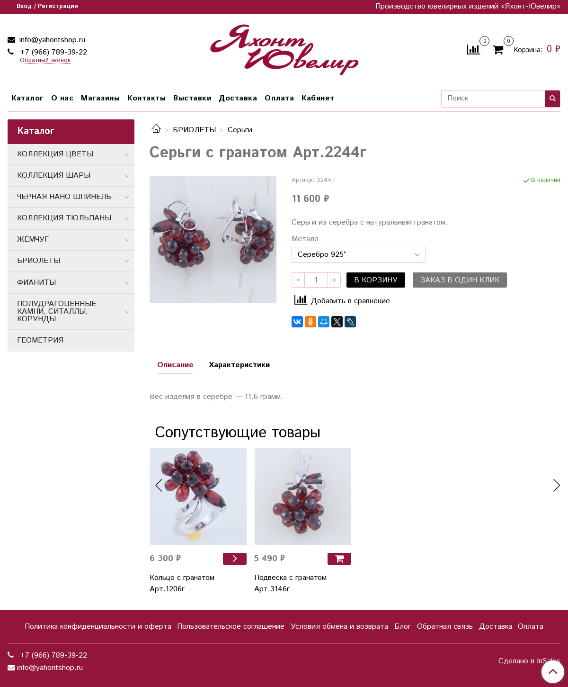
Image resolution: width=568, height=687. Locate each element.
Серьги (240, 130)
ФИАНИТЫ (36, 282)
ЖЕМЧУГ (33, 239)
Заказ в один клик (459, 280)
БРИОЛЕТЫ (194, 130)
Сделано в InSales (529, 661)
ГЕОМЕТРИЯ (40, 340)
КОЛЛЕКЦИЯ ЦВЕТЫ (55, 154)
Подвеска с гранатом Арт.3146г (290, 583)
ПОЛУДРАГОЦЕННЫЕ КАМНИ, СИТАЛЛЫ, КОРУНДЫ (56, 311)
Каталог (27, 98)
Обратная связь (445, 626)
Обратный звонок (45, 61)
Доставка (238, 98)
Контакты (146, 98)
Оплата (279, 98)
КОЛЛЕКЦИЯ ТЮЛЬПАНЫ (64, 218)
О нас (62, 98)
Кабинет (318, 98)
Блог (402, 626)
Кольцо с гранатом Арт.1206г (182, 583)
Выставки (192, 98)
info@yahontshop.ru (51, 40)
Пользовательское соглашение (230, 626)
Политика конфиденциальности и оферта (98, 626)
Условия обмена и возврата (339, 626)
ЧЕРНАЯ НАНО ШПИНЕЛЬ (64, 196)
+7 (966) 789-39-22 (52, 52)
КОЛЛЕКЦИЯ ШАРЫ (53, 175)
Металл (305, 239)
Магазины (100, 98)
